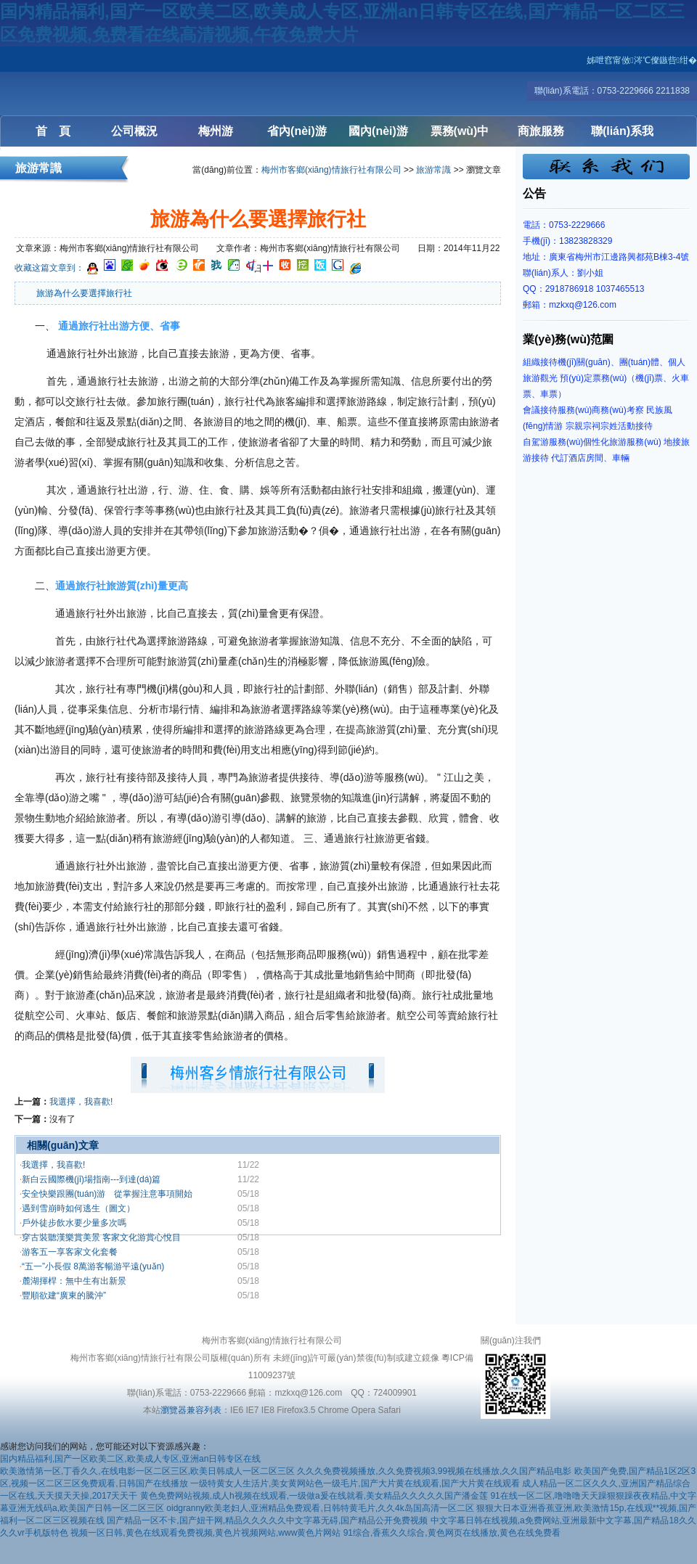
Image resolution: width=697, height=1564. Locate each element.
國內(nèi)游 (378, 131)
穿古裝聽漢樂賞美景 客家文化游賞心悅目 (101, 1237)
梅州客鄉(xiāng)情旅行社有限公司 (87, 80)
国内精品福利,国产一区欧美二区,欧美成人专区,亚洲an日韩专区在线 (130, 1459)
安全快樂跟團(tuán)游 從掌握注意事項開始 (111, 1194)
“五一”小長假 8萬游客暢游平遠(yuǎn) (93, 1266)
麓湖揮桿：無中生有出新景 (74, 1281)
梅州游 (215, 131)
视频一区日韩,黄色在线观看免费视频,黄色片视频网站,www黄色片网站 (205, 1533)
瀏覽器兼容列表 (190, 1410)
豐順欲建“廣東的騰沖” (64, 1295)
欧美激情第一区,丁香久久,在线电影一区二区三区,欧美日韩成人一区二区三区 (147, 1471)
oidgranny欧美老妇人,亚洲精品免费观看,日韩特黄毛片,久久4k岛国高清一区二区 (319, 1508)
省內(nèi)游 (297, 131)
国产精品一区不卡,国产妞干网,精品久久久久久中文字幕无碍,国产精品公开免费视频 (267, 1520)
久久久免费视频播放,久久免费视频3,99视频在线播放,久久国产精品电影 (434, 1471)
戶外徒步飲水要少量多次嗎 (74, 1223)
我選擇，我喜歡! (81, 1102)
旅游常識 (433, 170)
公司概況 (134, 131)
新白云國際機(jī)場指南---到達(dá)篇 (91, 1179)
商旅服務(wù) (541, 136)
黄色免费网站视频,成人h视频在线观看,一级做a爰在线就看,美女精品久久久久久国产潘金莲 (314, 1496)
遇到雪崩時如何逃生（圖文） (78, 1208)
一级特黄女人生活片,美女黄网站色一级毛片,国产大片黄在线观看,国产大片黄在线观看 (355, 1483)
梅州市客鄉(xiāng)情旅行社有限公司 (331, 170)
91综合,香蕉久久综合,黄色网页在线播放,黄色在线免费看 (452, 1533)
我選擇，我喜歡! (53, 1165)
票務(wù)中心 (460, 136)
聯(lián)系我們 (622, 136)
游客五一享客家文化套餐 (70, 1252)
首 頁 (53, 131)
